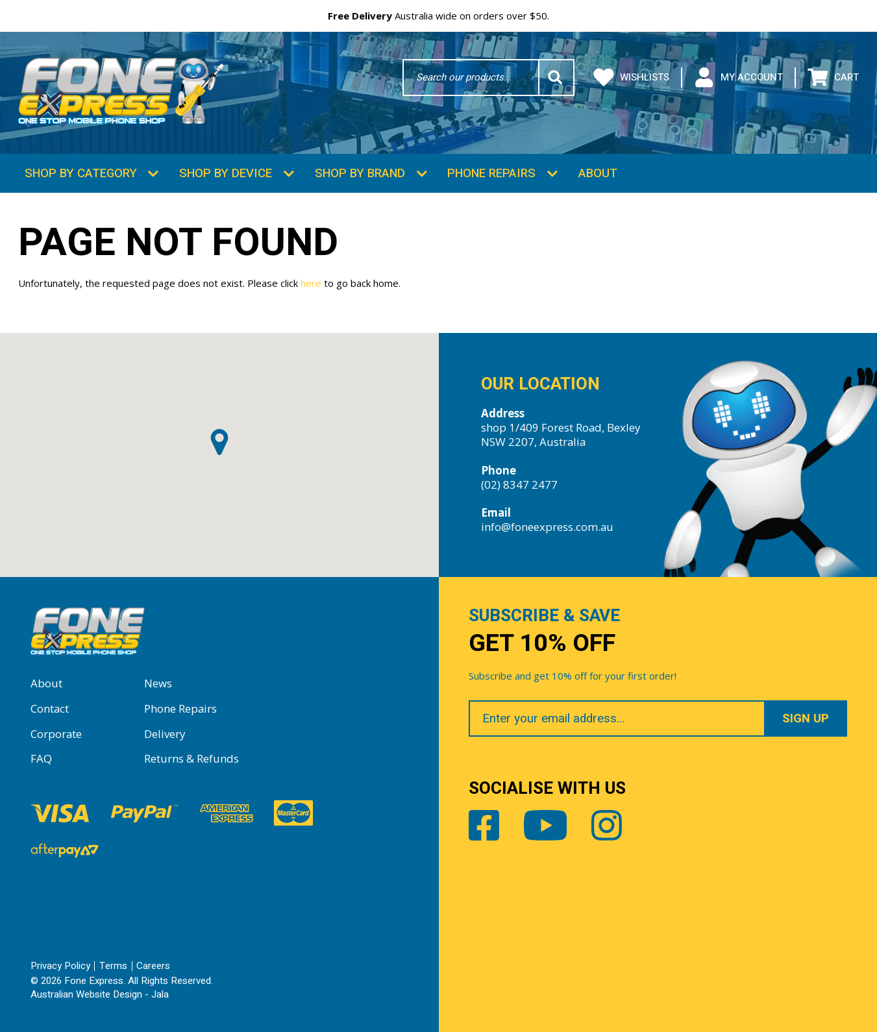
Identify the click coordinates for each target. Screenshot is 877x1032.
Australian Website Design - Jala (100, 994)
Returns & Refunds (191, 758)
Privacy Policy (60, 966)
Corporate (56, 733)
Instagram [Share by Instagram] (606, 825)
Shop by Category (81, 173)
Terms (113, 966)
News (158, 683)
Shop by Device (225, 173)
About (597, 173)
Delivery (164, 733)
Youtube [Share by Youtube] (545, 825)
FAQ (41, 758)
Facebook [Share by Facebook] (484, 825)
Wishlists (631, 78)
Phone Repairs (491, 173)
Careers (153, 966)
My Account (738, 78)
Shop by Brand (360, 173)
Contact (50, 708)
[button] (219, 442)
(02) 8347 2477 (519, 484)
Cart (833, 78)
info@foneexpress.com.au (547, 526)
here (311, 282)
